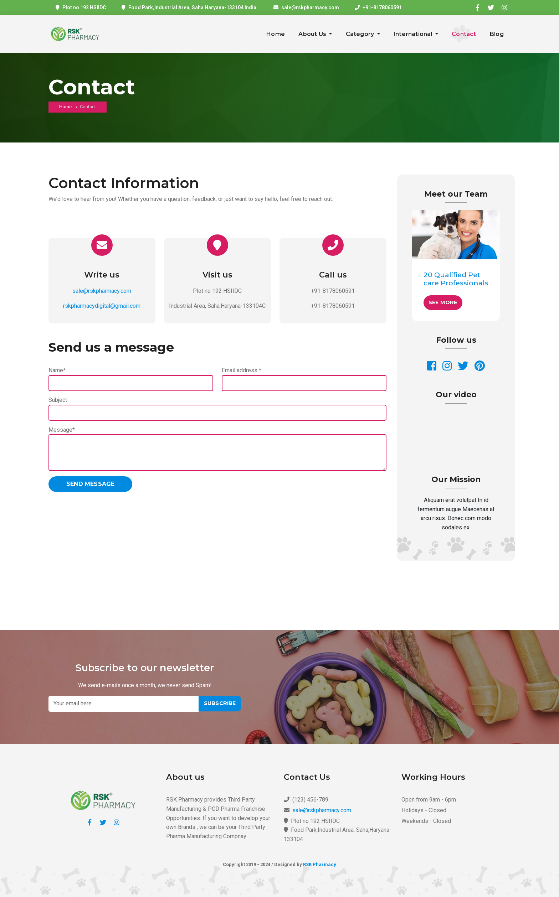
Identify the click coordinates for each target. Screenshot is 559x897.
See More (443, 302)
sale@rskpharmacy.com (310, 7)
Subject (57, 399)
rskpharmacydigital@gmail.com (101, 305)
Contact (464, 34)
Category (361, 34)
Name (57, 370)
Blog (497, 34)
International (414, 34)
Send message (90, 484)
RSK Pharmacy (319, 864)
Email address (241, 370)
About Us (313, 34)
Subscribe (220, 703)
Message (61, 429)
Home (275, 34)
